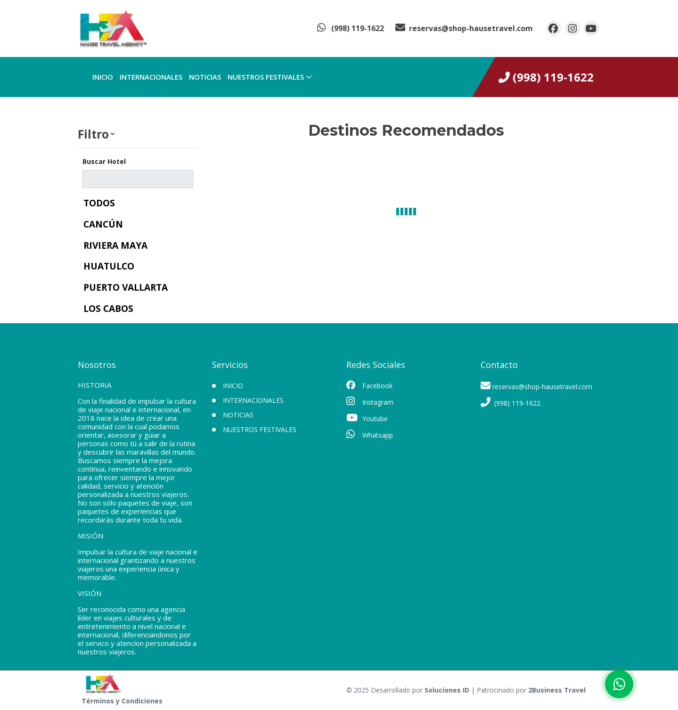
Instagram (369, 401)
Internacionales (151, 77)
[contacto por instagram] (572, 28)
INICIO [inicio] (102, 77)
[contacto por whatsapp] (350, 28)
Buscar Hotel (104, 161)
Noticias (205, 77)
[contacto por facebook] (553, 28)
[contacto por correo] (464, 28)
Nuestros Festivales (266, 77)
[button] (138, 134)
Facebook (369, 385)
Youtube (367, 418)
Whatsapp (369, 434)
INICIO (233, 385)
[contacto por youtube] (591, 28)
